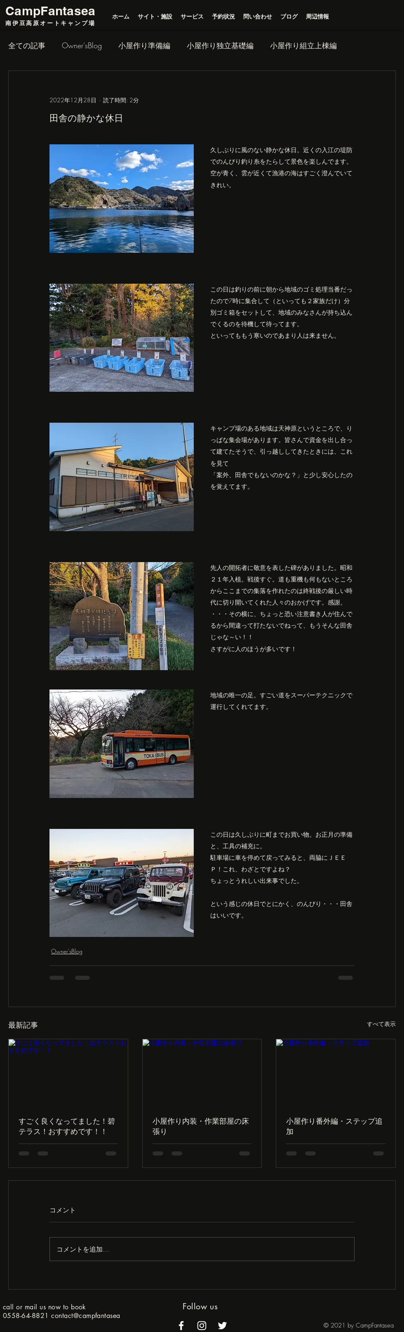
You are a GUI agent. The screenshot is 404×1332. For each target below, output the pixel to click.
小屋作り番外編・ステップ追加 (334, 1126)
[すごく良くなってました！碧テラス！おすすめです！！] (68, 1072)
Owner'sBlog (82, 45)
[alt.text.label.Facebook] (181, 1326)
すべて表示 (381, 1024)
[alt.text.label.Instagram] (202, 1326)
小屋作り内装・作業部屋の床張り (201, 1126)
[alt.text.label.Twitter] (222, 1326)
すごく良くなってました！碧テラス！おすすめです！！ (67, 1126)
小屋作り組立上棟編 (303, 45)
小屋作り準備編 (144, 45)
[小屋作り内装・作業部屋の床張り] (202, 1072)
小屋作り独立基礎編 (220, 45)
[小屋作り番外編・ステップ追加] (335, 1072)
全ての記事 (26, 45)
